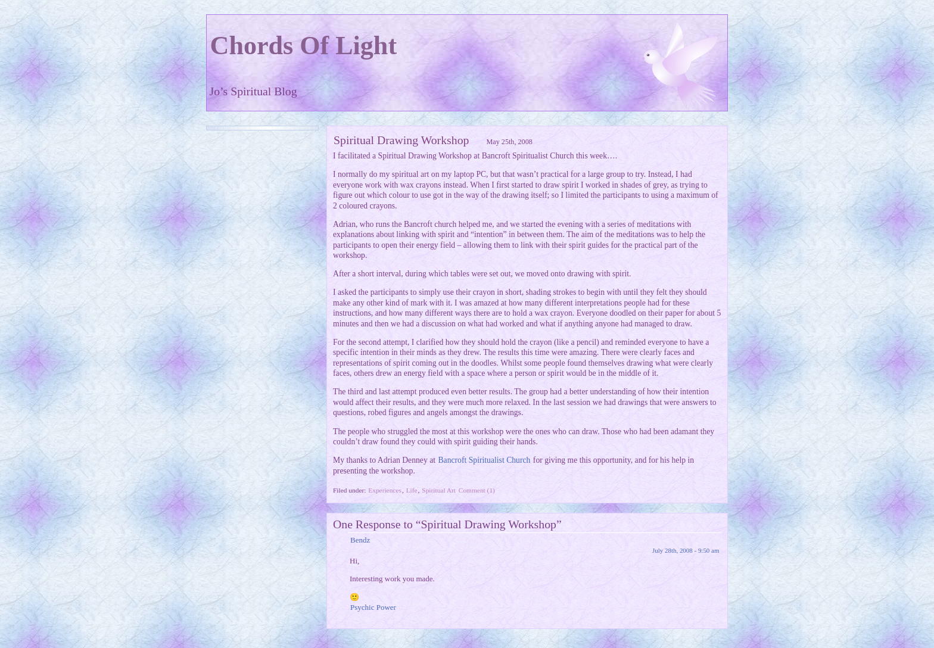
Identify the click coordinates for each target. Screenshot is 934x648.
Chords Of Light (303, 45)
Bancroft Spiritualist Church (484, 460)
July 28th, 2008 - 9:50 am (685, 550)
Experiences (384, 490)
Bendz (360, 539)
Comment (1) (477, 490)
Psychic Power (373, 607)
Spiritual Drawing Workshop (401, 140)
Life (412, 490)
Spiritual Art (439, 490)
